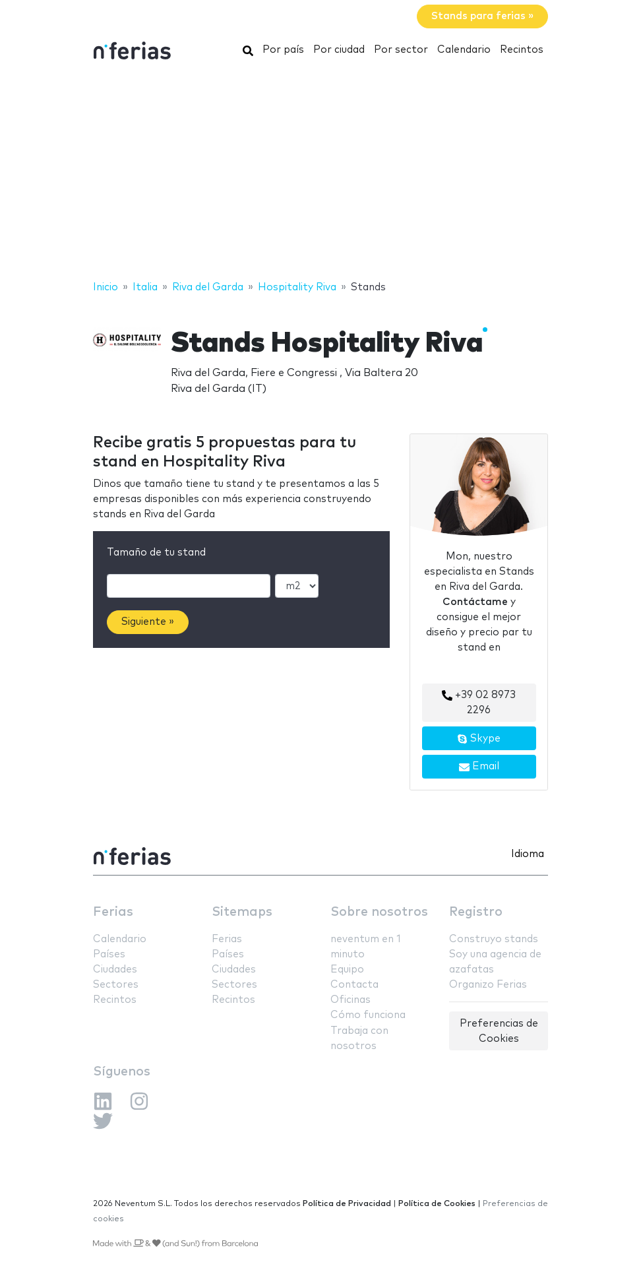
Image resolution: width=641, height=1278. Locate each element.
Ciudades (115, 969)
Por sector (401, 50)
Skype (479, 739)
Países (109, 954)
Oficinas (350, 1000)
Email (479, 766)
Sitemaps (242, 912)
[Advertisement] (320, 173)
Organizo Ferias (488, 985)
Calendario (464, 50)
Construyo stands (493, 939)
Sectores (115, 985)
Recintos (521, 50)
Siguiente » (147, 622)
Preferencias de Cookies (499, 1031)
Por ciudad (339, 50)
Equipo (347, 969)
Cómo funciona (368, 1015)
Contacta (354, 985)
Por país (283, 50)
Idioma (527, 854)
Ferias (113, 912)
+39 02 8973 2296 (479, 702)
